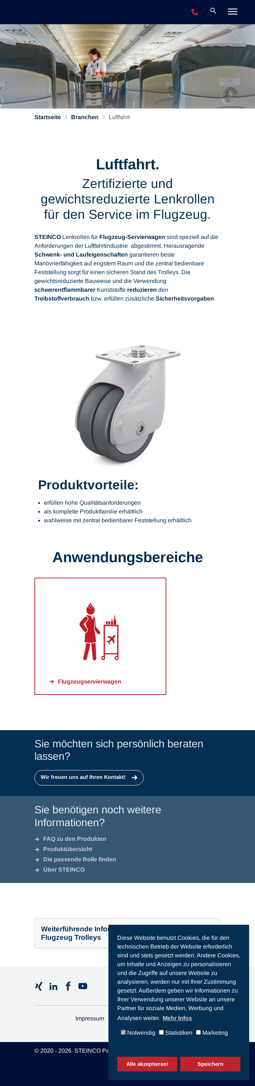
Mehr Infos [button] (177, 1018)
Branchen (85, 117)
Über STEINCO (64, 869)
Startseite (47, 117)
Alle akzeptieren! (147, 1064)
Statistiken (175, 1033)
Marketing (212, 1033)
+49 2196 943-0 (195, 12)
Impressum (89, 1018)
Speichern (210, 1064)
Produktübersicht (67, 849)
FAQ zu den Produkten (74, 839)
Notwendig (138, 1033)
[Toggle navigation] (232, 12)
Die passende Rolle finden (79, 859)
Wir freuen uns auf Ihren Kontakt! (84, 777)
